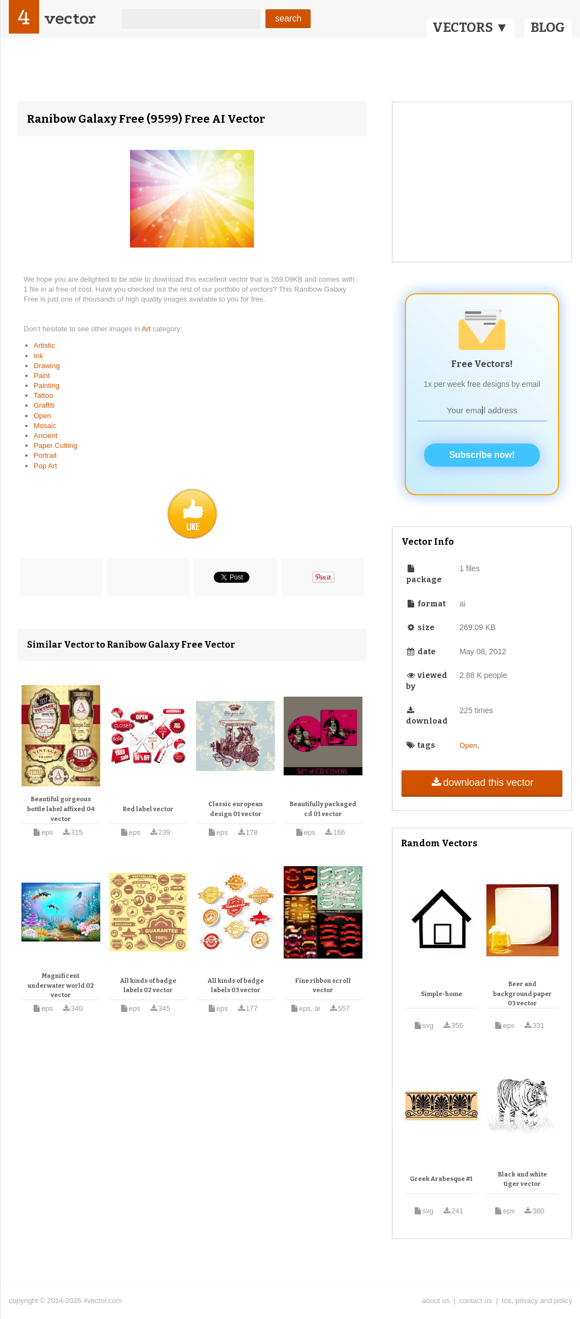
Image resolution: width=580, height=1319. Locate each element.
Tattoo (43, 395)
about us (435, 1300)
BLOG (547, 27)
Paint (42, 375)
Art (147, 329)
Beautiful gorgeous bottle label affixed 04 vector (61, 809)
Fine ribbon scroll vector (323, 985)
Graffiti (44, 405)
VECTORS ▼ (470, 27)
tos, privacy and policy (537, 1300)
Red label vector (148, 809)
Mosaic (45, 426)
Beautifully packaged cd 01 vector (323, 809)
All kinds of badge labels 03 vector (236, 985)
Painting (46, 385)
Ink (38, 356)
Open (42, 416)
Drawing (47, 366)
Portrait (45, 455)
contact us (475, 1300)
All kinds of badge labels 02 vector (148, 985)
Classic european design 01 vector (235, 809)
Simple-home (441, 994)
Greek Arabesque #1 (441, 1179)
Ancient (45, 435)
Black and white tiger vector (522, 1179)
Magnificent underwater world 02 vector (61, 985)
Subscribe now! (481, 454)
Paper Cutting (56, 445)
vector (70, 18)
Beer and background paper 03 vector (522, 994)
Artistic (44, 345)
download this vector (481, 782)
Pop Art (45, 466)
